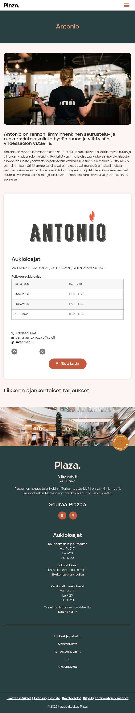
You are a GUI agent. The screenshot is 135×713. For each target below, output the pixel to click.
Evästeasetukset (19, 698)
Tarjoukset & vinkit (67, 651)
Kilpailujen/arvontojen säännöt (106, 698)
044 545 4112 (67, 612)
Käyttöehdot (71, 698)
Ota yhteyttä (67, 667)
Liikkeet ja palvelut (67, 636)
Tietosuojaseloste (47, 698)
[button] (127, 5)
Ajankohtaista (67, 644)
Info (67, 659)
